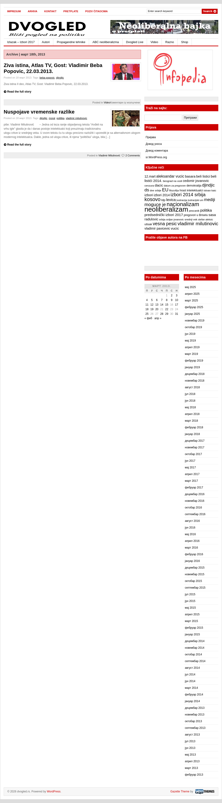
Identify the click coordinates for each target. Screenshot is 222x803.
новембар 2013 (194, 714)
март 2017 (191, 480)
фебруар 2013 (194, 774)
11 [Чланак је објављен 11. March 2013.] (146, 304)
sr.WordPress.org (156, 157)
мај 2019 (190, 340)
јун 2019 (190, 334)
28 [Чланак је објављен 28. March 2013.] (161, 313)
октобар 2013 (193, 721)
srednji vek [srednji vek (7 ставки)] (191, 219)
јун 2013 (190, 748)
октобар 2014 (193, 654)
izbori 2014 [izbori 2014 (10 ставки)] (162, 195)
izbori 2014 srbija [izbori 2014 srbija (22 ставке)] (188, 194)
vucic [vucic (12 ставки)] (175, 228)
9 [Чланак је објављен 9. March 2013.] (171, 300)
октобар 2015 (193, 581)
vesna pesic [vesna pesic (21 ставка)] (165, 223)
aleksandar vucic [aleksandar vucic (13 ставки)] (170, 176)
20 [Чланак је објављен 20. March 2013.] (156, 309)
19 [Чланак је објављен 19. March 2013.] (151, 309)
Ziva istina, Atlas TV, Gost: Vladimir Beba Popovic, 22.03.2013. (53, 68)
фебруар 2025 (194, 307)
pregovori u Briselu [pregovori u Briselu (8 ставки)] (196, 215)
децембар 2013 (194, 708)
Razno (169, 42)
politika (60, 118)
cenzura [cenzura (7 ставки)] (149, 185)
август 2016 (192, 521)
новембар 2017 (194, 447)
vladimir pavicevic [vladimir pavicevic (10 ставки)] (157, 228)
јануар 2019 (192, 367)
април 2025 (192, 293)
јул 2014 (190, 674)
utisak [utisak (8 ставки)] (148, 224)
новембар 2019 (194, 320)
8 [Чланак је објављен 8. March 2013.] (167, 300)
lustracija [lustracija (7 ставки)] (182, 200)
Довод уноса (154, 144)
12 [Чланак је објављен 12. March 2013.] (151, 304)
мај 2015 (190, 607)
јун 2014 (190, 681)
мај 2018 (190, 407)
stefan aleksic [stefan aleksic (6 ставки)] (205, 219)
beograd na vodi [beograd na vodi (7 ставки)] (172, 181)
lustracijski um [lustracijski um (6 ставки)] (195, 200)
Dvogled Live (134, 42)
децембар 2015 (194, 567)
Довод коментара (157, 150)
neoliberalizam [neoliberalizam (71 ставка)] (166, 209)
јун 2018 (190, 400)
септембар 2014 (195, 661)
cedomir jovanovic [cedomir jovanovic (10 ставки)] (196, 181)
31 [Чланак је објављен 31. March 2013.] (176, 313)
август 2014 (192, 667)
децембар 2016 (194, 494)
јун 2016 (190, 527)
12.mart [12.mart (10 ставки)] (150, 176)
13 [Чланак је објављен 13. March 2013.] (156, 304)
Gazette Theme (179, 791)
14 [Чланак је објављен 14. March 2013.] (161, 304)
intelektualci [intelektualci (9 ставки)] (195, 190)
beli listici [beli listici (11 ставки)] (203, 176)
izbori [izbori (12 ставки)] (148, 195)
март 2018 (191, 420)
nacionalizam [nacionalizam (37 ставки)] (183, 204)
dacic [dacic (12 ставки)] (159, 185)
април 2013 (192, 761)
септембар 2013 (195, 728)
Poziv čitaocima (96, 11)
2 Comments (133, 155)
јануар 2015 (192, 634)
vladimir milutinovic (76, 118)
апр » (157, 318)
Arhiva (32, 11)
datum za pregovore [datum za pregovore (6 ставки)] (175, 185)
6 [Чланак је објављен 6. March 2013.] (157, 300)
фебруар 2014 (194, 694)
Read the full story (19, 91)
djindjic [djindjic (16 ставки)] (208, 185)
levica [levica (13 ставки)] (171, 200)
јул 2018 (190, 394)
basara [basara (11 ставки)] (190, 176)
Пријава (151, 137)
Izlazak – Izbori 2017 (21, 42)
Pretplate (70, 11)
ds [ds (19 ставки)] (146, 189)
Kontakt (50, 11)
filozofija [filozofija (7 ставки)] (174, 190)
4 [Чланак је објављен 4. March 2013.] (147, 300)
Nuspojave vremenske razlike (39, 112)
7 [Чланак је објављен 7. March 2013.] (162, 300)
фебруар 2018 (194, 427)
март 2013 (191, 768)
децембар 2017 (194, 440)
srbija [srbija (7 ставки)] (162, 219)
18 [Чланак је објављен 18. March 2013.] (146, 309)
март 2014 (191, 687)
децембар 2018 (194, 374)
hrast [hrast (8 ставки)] (183, 190)
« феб (148, 318)
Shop (184, 42)
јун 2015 (190, 601)
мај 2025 (190, 287)
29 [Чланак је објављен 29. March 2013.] (166, 313)
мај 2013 (190, 754)
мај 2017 (190, 467)
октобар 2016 (193, 507)
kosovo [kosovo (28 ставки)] (152, 199)
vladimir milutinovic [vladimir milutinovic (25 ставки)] (197, 223)
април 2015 (192, 614)
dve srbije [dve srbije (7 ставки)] (155, 190)
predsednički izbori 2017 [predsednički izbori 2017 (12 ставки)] (163, 215)
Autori (46, 42)
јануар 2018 (192, 434)
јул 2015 (190, 594)
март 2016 (191, 547)
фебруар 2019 (194, 360)
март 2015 (191, 621)
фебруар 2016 (194, 554)
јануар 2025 (192, 313)
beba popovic (46, 77)
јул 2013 (190, 741)
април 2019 (192, 347)
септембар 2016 (195, 514)
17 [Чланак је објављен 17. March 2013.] (176, 304)
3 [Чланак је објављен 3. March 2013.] (176, 295)
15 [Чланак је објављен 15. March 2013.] (166, 304)
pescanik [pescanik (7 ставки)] (194, 210)
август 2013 (192, 734)
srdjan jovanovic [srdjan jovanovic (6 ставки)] (175, 219)
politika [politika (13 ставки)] (206, 210)
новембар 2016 (194, 500)
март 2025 (191, 300)
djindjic (60, 77)
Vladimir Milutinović (109, 155)
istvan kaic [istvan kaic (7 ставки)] (210, 190)
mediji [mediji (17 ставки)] (209, 199)
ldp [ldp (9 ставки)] (163, 200)
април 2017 (192, 474)
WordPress (53, 791)
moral (52, 118)
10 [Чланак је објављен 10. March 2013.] (176, 300)
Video (154, 42)
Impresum (14, 11)
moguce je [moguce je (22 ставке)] (155, 204)
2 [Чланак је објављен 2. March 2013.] (171, 295)
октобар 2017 (193, 454)
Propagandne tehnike (71, 42)
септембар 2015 (195, 587)
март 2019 (191, 354)
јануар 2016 (192, 561)
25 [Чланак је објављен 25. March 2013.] (146, 313)
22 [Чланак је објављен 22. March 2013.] (166, 309)
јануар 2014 (192, 701)
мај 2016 (190, 534)
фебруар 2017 (194, 487)
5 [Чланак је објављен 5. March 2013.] (152, 300)
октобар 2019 (193, 327)
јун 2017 (190, 460)
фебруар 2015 (194, 627)
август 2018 (192, 387)
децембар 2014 (194, 641)
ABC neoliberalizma (106, 42)
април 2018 (192, 414)
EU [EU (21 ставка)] (165, 189)
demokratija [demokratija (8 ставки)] (193, 185)
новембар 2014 (194, 647)
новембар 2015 (194, 574)
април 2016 (192, 541)
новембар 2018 (194, 380)
